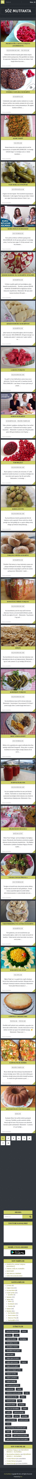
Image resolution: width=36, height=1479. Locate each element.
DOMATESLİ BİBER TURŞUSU (18, 601)
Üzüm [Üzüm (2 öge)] (8, 1435)
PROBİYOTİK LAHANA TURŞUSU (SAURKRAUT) (18, 44)
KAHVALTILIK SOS (18, 782)
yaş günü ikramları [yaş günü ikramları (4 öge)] (19, 1431)
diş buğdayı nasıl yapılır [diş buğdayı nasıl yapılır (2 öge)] (13, 1350)
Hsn (21, 1476)
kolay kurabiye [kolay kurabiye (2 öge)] (11, 1404)
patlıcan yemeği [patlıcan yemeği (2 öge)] (18, 1412)
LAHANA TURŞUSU (18, 370)
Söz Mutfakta (18, 11)
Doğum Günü (18, 833)
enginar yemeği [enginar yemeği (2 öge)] (11, 1381)
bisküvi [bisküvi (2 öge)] (24, 1331)
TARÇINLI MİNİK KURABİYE (18, 555)
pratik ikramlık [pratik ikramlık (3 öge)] (23, 1420)
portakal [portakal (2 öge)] (24, 1416)
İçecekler (10, 1295)
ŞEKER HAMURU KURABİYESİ (18, 324)
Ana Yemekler (17, 233)
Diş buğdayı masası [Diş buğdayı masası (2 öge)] (12, 1343)
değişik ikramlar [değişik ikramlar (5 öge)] (11, 1339)
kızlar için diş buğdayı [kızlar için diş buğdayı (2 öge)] (13, 1408)
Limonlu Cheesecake (18, 1016)
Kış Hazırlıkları (13, 50)
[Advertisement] (18, 1181)
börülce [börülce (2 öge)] (9, 1335)
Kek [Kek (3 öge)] (20, 1401)
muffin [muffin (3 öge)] (8, 1412)
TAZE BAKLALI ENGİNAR (18, 185)
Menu (31, 2)
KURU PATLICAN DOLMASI (18, 229)
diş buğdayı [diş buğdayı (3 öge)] (23, 1339)
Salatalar (25, 50)
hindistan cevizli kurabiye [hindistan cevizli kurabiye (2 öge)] (14, 1393)
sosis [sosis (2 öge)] (8, 1424)
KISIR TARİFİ (18, 138)
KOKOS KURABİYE (18, 416)
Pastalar (13, 1021)
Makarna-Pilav (12, 1318)
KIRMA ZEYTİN (18, 509)
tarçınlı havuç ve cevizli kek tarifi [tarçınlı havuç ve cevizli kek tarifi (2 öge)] (16, 1428)
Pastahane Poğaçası (12, 1450)
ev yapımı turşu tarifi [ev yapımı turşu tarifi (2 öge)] (13, 1385)
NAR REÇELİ (18, 462)
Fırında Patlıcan (11, 1458)
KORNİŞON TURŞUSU (18, 692)
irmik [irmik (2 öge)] (26, 1393)
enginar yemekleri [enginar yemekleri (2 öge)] (12, 1377)
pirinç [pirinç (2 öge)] (16, 1416)
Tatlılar (22, 1021)
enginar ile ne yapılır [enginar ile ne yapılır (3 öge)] (12, 1366)
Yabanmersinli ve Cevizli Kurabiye (18, 924)
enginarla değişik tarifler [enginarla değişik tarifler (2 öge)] (14, 1370)
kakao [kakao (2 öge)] (23, 1397)
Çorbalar (9, 1285)
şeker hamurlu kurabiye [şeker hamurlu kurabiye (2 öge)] (20, 1435)
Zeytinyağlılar (18, 189)
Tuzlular (9, 1309)
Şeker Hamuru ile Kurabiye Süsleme (18, 275)
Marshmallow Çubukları (13, 1454)
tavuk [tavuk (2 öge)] (8, 1431)
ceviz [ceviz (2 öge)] (16, 1335)
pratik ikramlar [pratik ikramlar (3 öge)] (11, 1420)
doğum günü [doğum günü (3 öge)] (10, 1354)
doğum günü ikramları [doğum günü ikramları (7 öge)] (13, 1358)
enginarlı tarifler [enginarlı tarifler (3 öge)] (11, 1374)
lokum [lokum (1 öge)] (24, 1408)
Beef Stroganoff (17, 736)
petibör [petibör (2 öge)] (9, 1416)
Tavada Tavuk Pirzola (18, 877)
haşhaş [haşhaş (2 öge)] (19, 1389)
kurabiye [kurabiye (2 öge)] (21, 1404)
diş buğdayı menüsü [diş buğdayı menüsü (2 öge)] (12, 1347)
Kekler (18, 1114)
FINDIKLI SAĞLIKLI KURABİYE (18, 92)
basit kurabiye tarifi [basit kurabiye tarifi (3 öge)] (12, 1331)
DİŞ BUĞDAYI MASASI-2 (18, 829)
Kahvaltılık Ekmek (17, 1063)
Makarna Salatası (18, 970)
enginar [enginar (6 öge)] (24, 1362)
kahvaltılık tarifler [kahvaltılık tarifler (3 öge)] (12, 1397)
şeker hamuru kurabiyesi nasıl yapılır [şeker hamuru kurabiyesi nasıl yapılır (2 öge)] (17, 1439)
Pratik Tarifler (23, 421)
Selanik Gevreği (11, 1463)
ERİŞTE (18, 648)
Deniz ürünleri (12, 1315)
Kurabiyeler (18, 96)
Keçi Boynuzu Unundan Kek (18, 1109)
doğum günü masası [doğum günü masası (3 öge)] (12, 1362)
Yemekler (9, 1311)
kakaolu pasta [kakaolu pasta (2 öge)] (11, 1401)
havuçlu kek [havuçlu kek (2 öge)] (10, 1389)
